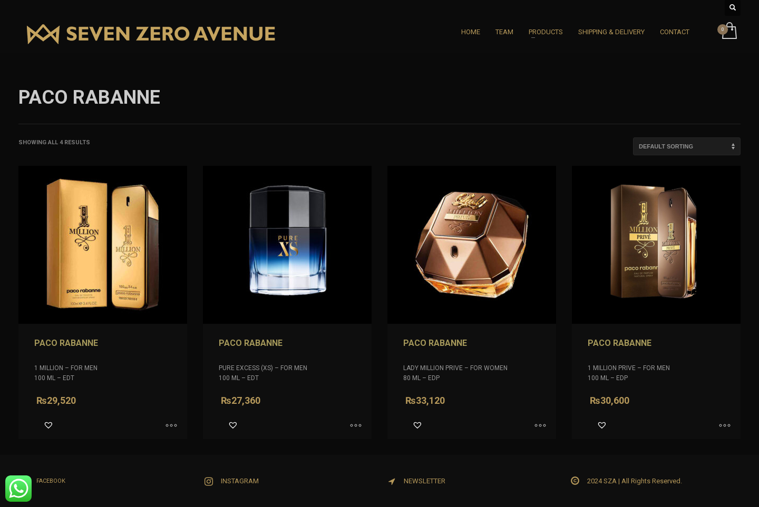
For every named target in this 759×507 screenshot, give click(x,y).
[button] (48, 424)
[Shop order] (687, 146)
